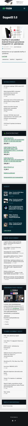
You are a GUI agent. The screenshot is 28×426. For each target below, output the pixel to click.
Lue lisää (4, 56)
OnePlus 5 (12, 59)
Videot (7, 186)
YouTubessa (16, 308)
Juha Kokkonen (17, 47)
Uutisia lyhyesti (9, 82)
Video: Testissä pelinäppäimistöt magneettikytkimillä (14, 216)
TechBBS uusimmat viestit (13, 331)
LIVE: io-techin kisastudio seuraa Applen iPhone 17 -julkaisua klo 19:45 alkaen (16, 208)
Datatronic (11, 133)
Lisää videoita (7, 230)
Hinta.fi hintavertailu (8, 406)
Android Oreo (5, 59)
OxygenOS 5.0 (19, 59)
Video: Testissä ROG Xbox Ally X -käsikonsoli (16, 193)
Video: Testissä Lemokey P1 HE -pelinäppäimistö (16, 200)
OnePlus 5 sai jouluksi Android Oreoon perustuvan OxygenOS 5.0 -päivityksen (13, 42)
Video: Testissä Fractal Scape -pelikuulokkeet (15, 223)
